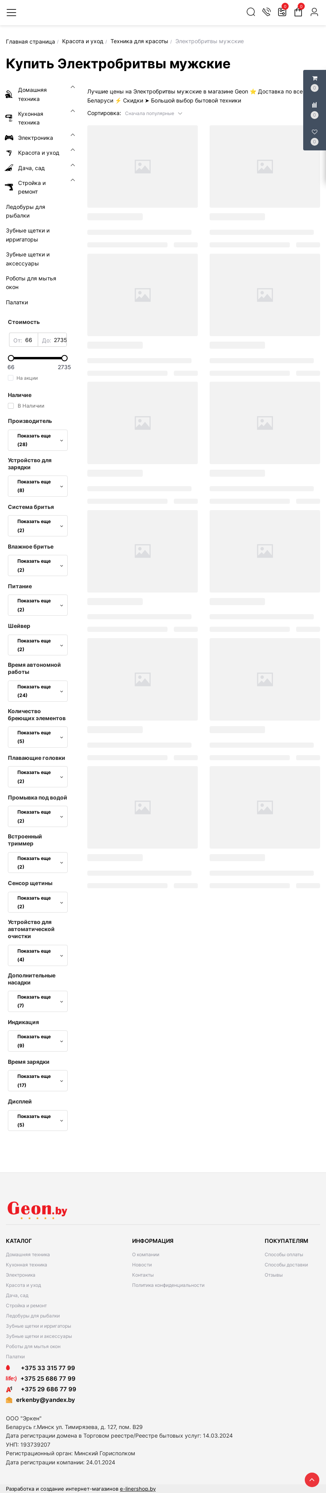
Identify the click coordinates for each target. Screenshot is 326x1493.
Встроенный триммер (25, 840)
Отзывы (274, 1275)
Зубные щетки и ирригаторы (38, 1326)
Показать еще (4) (40, 955)
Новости (142, 1265)
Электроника (20, 1275)
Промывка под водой (37, 797)
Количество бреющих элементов (37, 714)
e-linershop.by (138, 1489)
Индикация (23, 1022)
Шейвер (19, 625)
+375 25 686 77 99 (48, 1378)
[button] (154, 113)
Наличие (19, 395)
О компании (145, 1254)
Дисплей (20, 1101)
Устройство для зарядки (30, 463)
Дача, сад (17, 1295)
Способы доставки (286, 1265)
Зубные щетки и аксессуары (39, 1336)
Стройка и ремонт (26, 1305)
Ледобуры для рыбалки (33, 1316)
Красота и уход (23, 1285)
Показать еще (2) (40, 525)
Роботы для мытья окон (33, 1346)
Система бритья (31, 506)
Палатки (15, 1356)
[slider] (37, 358)
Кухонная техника (26, 1265)
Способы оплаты (284, 1254)
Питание (20, 586)
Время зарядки (29, 1061)
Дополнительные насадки (31, 979)
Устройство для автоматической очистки (31, 928)
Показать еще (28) (40, 440)
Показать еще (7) (40, 1001)
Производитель (30, 420)
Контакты (143, 1275)
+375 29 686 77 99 (41, 1389)
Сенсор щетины (30, 883)
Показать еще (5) (40, 737)
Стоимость (24, 321)
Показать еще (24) (40, 691)
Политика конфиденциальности (168, 1285)
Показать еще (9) (40, 1041)
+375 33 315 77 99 (40, 1368)
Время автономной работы (34, 668)
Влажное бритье (30, 546)
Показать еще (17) (40, 1080)
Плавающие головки (36, 757)
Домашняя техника (28, 1254)
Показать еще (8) (40, 486)
